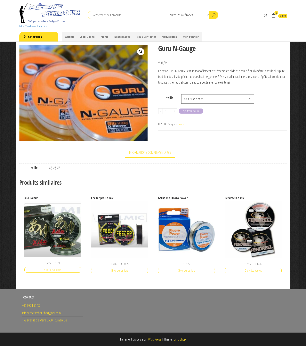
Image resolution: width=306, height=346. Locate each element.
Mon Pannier (191, 37)
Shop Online (87, 37)
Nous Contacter (146, 37)
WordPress (154, 339)
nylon (181, 124)
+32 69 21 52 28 (31, 305)
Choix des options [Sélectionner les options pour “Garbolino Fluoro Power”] (186, 270)
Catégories (35, 37)
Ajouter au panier (191, 111)
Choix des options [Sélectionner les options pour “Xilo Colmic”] (52, 270)
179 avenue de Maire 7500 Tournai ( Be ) (45, 320)
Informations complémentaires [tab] (150, 152)
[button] (140, 51)
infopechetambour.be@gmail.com (41, 313)
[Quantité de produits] (167, 111)
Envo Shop (180, 339)
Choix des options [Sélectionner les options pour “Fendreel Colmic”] (253, 270)
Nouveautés (169, 37)
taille (169, 97)
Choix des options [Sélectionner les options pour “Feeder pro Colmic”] (119, 270)
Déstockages (122, 37)
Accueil (69, 37)
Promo (105, 37)
